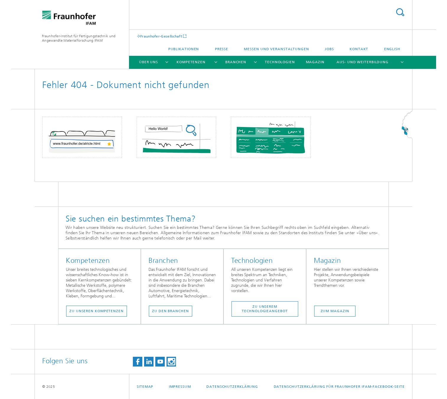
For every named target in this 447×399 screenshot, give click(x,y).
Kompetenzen (191, 62)
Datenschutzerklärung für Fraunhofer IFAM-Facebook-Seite (339, 387)
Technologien (280, 62)
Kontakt (359, 49)
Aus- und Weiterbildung (363, 62)
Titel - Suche (400, 12)
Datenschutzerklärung (232, 387)
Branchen (235, 62)
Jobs (329, 49)
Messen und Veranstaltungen (276, 49)
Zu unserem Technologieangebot (265, 308)
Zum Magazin (335, 311)
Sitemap (145, 387)
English (392, 49)
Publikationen (183, 49)
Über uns (148, 62)
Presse (221, 49)
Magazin (315, 62)
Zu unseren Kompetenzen (96, 311)
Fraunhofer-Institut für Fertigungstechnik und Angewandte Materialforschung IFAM (79, 38)
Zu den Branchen (170, 311)
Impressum (180, 387)
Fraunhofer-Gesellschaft (161, 36)
